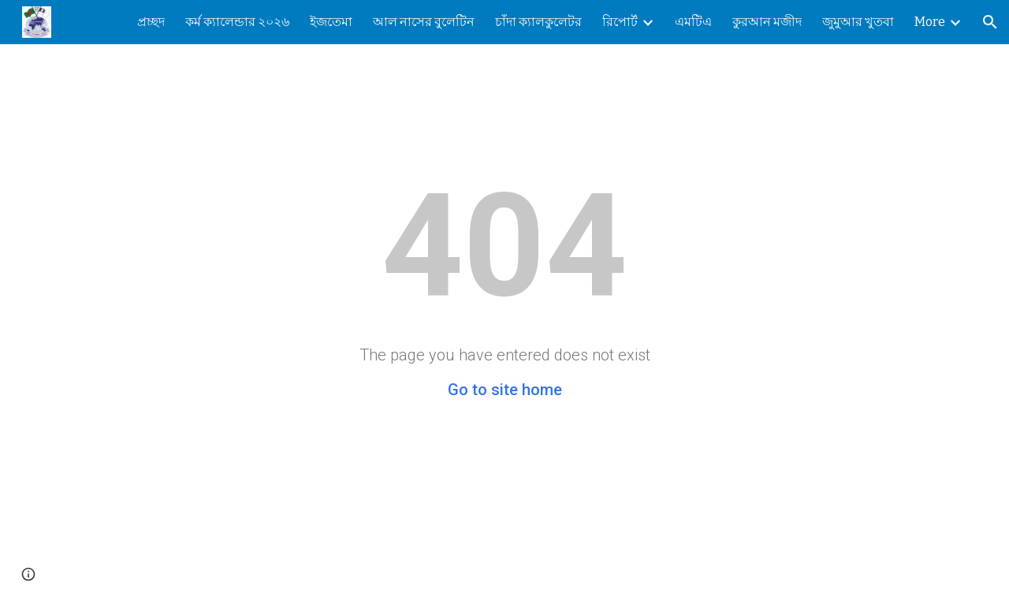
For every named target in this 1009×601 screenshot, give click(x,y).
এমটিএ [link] (693, 21)
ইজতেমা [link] (331, 21)
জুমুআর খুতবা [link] (858, 21)
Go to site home (505, 389)
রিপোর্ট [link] (620, 21)
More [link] (929, 21)
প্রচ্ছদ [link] (151, 21)
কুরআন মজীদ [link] (767, 21)
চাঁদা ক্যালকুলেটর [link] (538, 21)
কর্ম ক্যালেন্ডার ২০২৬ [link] (237, 21)
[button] (990, 22)
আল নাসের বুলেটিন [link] (424, 21)
